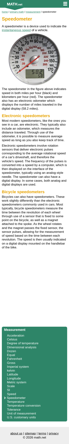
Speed (11, 394)
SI (8, 390)
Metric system (16, 382)
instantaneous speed (16, 30)
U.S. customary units (21, 417)
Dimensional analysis (21, 347)
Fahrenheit (14, 359)
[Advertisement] (34, 289)
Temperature (15, 401)
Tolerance (14, 409)
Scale (11, 386)
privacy (54, 433)
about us (16, 433)
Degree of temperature (22, 343)
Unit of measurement (21, 413)
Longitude (14, 378)
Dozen (11, 351)
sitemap (30, 433)
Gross (11, 363)
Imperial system (18, 366)
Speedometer (16, 398)
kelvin (11, 370)
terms (42, 433)
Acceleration (15, 335)
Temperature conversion (23, 405)
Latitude (12, 374)
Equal (11, 355)
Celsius (12, 339)
